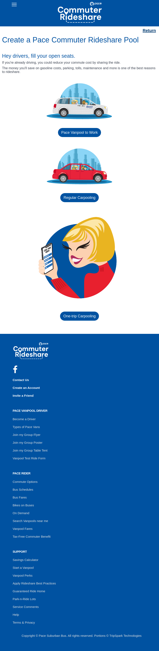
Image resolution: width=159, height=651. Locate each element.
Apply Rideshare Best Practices (34, 583)
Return (149, 30)
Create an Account (26, 387)
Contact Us (21, 380)
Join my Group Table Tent (30, 450)
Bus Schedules (23, 489)
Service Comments (26, 607)
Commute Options (25, 481)
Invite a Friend (23, 395)
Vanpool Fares (22, 528)
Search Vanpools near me (30, 521)
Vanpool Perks (22, 575)
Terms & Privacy (24, 622)
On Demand (21, 513)
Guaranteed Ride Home (29, 591)
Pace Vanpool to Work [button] (79, 132)
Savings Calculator (25, 560)
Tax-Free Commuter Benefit (32, 536)
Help (16, 614)
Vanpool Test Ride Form (29, 458)
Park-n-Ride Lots (24, 599)
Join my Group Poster (28, 442)
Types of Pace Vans (26, 427)
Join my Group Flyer (27, 434)
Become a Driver (24, 419)
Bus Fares (20, 497)
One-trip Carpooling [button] (79, 316)
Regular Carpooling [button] (79, 198)
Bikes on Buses (23, 505)
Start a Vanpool (23, 567)
